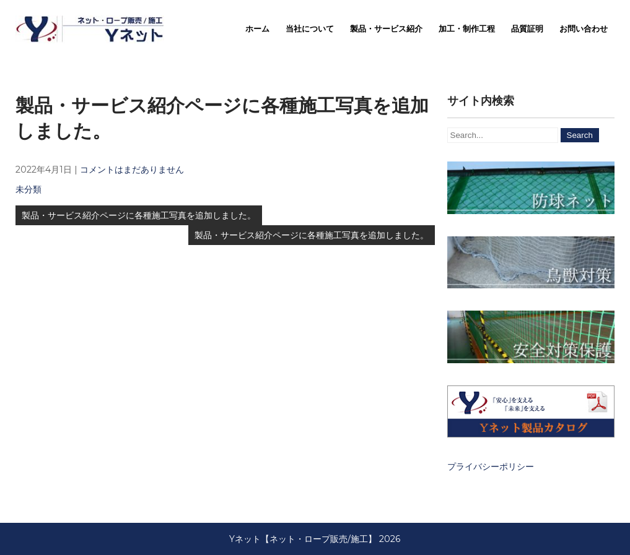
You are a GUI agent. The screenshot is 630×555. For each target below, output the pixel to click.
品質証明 (527, 28)
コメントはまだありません (132, 169)
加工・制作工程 (467, 28)
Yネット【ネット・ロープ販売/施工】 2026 (314, 538)
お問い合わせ (583, 28)
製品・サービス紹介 (386, 28)
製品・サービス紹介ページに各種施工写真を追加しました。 (139, 215)
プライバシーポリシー (490, 466)
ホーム (257, 28)
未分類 (28, 189)
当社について (310, 28)
